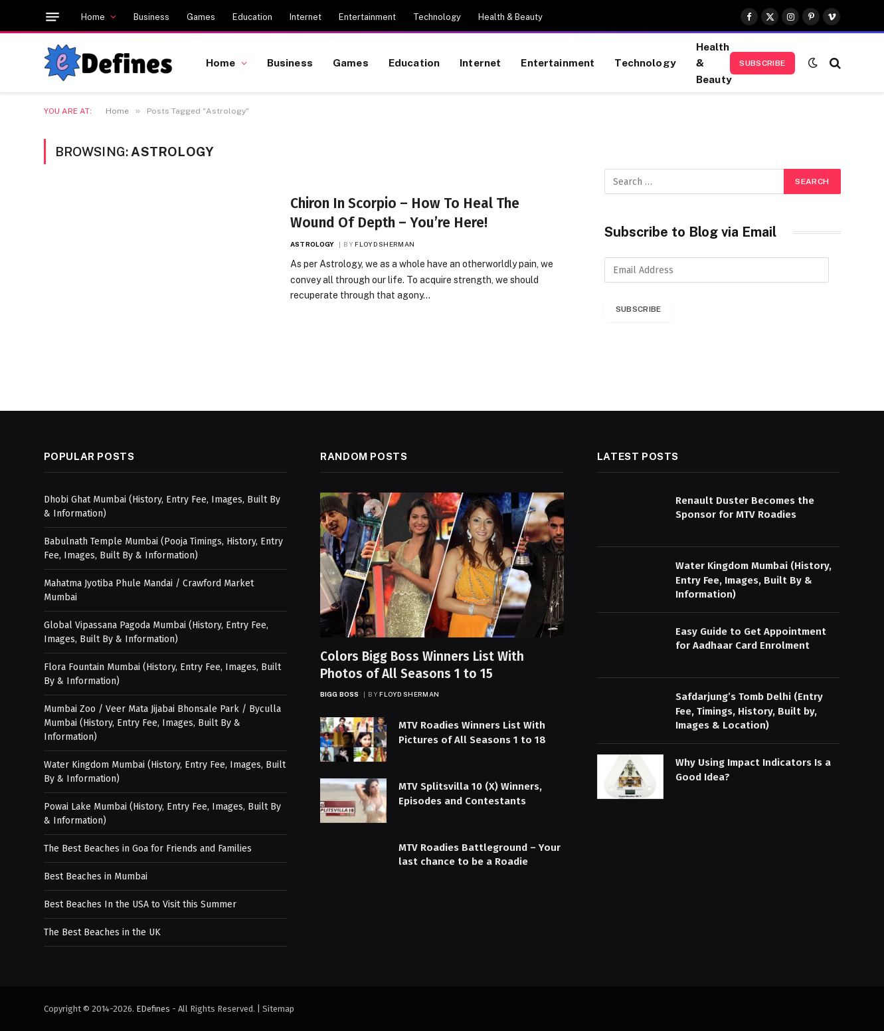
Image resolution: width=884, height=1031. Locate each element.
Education (252, 17)
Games (201, 17)
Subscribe (762, 63)
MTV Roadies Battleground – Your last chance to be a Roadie (479, 854)
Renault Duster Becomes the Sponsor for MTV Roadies (744, 507)
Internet (305, 17)
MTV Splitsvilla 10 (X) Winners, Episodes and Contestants (470, 793)
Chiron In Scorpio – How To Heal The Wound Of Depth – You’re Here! (404, 213)
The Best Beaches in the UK (102, 932)
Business (151, 17)
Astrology (312, 244)
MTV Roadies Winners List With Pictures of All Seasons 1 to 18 (472, 732)
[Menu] (52, 17)
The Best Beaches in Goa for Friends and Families (148, 848)
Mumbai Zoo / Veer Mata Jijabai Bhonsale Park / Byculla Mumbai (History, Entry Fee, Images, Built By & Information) (162, 723)
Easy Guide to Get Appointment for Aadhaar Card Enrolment (750, 638)
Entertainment (367, 17)
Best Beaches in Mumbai (95, 876)
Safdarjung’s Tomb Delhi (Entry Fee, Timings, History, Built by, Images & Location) (749, 711)
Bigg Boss (339, 694)
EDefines (153, 1009)
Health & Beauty (510, 17)
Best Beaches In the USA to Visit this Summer (140, 904)
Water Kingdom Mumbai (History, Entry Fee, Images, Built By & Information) (753, 580)
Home (93, 17)
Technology (437, 17)
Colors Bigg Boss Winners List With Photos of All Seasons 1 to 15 (422, 665)
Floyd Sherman (384, 244)
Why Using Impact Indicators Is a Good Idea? (753, 769)
